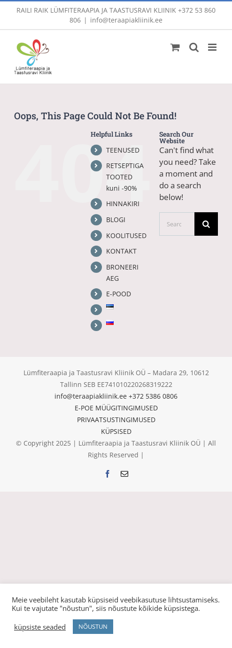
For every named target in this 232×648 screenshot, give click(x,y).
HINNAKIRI (122, 203)
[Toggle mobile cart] (175, 47)
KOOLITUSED (126, 235)
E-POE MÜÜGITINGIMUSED (116, 407)
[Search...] (176, 224)
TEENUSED (122, 150)
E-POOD (118, 293)
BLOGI (115, 219)
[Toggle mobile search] (194, 47)
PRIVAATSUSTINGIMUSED (116, 419)
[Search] (206, 224)
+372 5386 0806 (153, 396)
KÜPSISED (116, 431)
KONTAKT (121, 251)
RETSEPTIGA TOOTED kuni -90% (125, 177)
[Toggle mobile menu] (213, 47)
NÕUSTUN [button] (93, 626)
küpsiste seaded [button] (40, 627)
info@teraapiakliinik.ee (126, 19)
